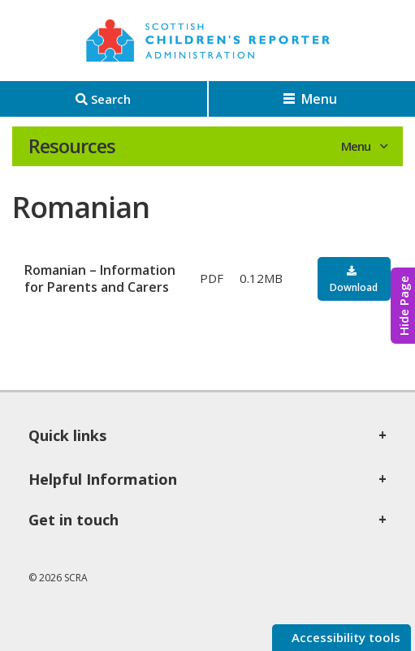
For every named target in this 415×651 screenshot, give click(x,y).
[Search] (103, 99)
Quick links (67, 435)
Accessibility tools (344, 637)
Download (354, 287)
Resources (71, 146)
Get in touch (73, 519)
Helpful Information (102, 479)
